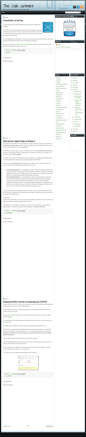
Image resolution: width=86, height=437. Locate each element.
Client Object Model (61, 84)
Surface (58, 116)
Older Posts (49, 426)
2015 (74, 82)
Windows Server (60, 132)
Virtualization (59, 124)
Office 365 (58, 99)
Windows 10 (59, 128)
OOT (57, 101)
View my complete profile (63, 47)
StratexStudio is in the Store (13, 20)
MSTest (58, 96)
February (76, 124)
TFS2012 (9, 376)
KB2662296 (8, 322)
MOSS (57, 94)
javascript (58, 92)
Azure (57, 80)
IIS (57, 90)
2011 (74, 129)
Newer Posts (7, 426)
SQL (57, 111)
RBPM (57, 105)
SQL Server (59, 113)
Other (57, 103)
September (77, 119)
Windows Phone (60, 130)
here (45, 325)
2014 (74, 85)
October (76, 117)
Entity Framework (60, 88)
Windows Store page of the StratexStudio (22, 44)
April (75, 121)
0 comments (14, 50)
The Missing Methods (61, 120)
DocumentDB (59, 86)
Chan (8, 50)
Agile (57, 78)
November (77, 94)
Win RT (58, 126)
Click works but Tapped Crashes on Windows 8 (19, 141)
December (77, 91)
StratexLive (8, 30)
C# (8, 212)
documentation (11, 315)
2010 (74, 131)
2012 (74, 89)
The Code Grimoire (18, 5)
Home (3, 12)
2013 (74, 87)
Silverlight (58, 109)
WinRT (9, 52)
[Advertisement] (19, 118)
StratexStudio (30, 24)
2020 (74, 78)
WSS (57, 136)
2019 (74, 80)
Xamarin (58, 138)
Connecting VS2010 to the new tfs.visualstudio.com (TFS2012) (25, 301)
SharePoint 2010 (60, 107)
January (76, 126)
